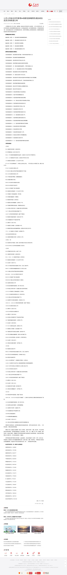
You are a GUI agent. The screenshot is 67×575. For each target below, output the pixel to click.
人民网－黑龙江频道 (16, 23)
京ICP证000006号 (46, 567)
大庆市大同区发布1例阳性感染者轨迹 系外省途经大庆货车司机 (34, 543)
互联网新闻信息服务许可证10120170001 (20, 565)
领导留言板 (22, 554)
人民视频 (27, 554)
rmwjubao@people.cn (46, 563)
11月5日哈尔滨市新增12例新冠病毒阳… (55, 38)
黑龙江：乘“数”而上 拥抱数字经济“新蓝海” (13, 516)
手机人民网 (17, 554)
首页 (4, 11)
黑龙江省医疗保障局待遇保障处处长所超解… (55, 26)
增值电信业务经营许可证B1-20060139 (32, 565)
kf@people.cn (25, 563)
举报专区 (33, 11)
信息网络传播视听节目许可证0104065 (14, 567)
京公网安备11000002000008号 (54, 567)
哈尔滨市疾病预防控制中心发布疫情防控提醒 (11, 541)
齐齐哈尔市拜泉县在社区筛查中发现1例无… (55, 36)
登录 (61, 11)
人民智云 (33, 554)
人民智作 (38, 554)
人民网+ (11, 554)
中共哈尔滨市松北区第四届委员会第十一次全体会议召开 (33, 545)
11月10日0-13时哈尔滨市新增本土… (54, 43)
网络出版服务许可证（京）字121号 (39, 567)
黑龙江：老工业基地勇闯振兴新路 (11, 510)
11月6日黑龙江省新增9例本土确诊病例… (55, 31)
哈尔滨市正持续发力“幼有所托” (9, 545)
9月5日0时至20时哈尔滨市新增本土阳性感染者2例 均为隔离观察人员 (15, 543)
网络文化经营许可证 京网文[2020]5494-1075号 (26, 567)
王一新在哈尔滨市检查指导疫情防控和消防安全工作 (32, 541)
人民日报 (5, 554)
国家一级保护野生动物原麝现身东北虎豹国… (55, 24)
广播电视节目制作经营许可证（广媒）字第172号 (45, 565)
